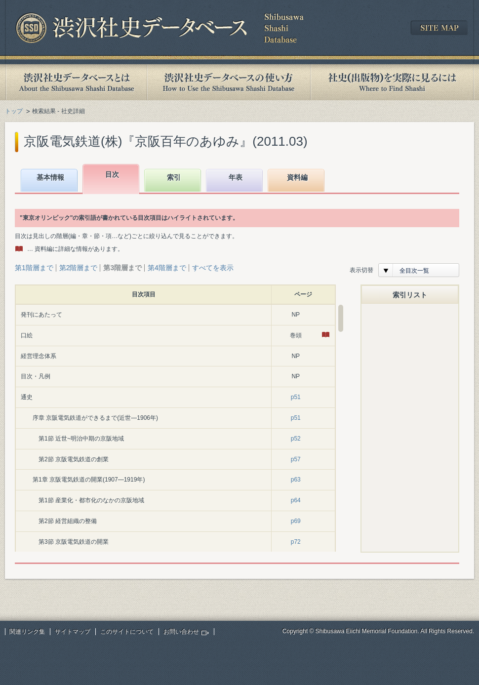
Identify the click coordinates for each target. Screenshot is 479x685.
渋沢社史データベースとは (76, 82)
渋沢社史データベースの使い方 (229, 82)
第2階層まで (78, 268)
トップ (14, 111)
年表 (235, 177)
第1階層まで (34, 268)
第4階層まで (167, 268)
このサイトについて (127, 631)
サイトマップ (72, 631)
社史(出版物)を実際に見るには (392, 82)
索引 (174, 177)
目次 (112, 174)
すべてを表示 (213, 268)
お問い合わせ (181, 631)
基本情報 (50, 177)
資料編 (297, 177)
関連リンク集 (27, 631)
